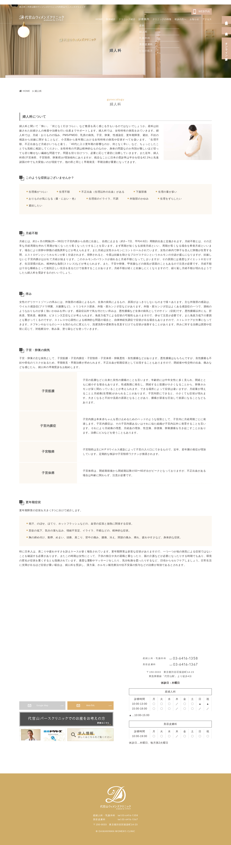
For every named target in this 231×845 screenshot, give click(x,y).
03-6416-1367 (185, 664)
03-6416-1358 (185, 658)
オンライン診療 (226, 48)
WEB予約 (204, 11)
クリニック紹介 (114, 18)
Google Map (45, 706)
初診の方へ (175, 18)
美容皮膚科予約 (226, 30)
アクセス (206, 18)
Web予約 (94, 706)
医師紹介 (95, 18)
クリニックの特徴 (153, 18)
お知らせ (191, 18)
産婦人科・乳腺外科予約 (226, 20)
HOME (81, 18)
